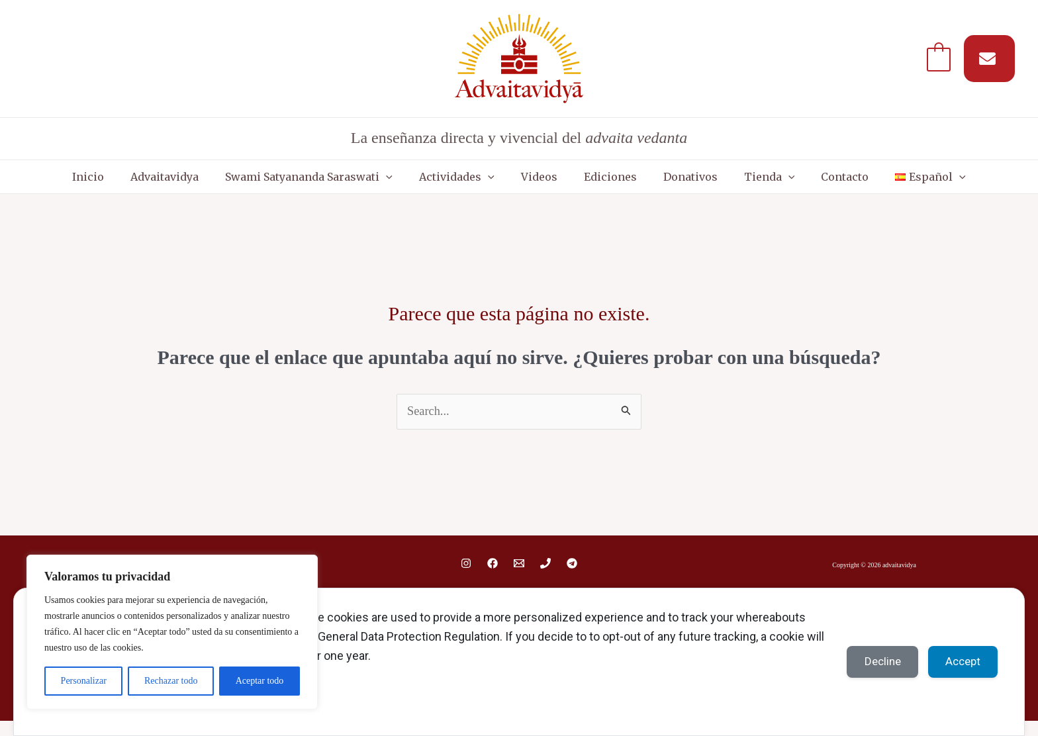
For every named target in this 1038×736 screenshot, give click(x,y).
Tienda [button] (736, 183)
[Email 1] (519, 578)
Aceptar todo (260, 681)
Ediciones (603, 183)
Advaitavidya (211, 183)
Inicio (148, 183)
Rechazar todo (170, 681)
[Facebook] (492, 578)
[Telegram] (572, 578)
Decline (871, 661)
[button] (419, 183)
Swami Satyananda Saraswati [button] (342, 183)
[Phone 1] (545, 578)
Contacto (798, 183)
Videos (546, 183)
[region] (172, 632)
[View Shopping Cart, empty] (939, 58)
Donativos (670, 183)
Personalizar (84, 681)
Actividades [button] (476, 183)
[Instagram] (466, 578)
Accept (959, 661)
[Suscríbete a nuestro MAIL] (989, 58)
